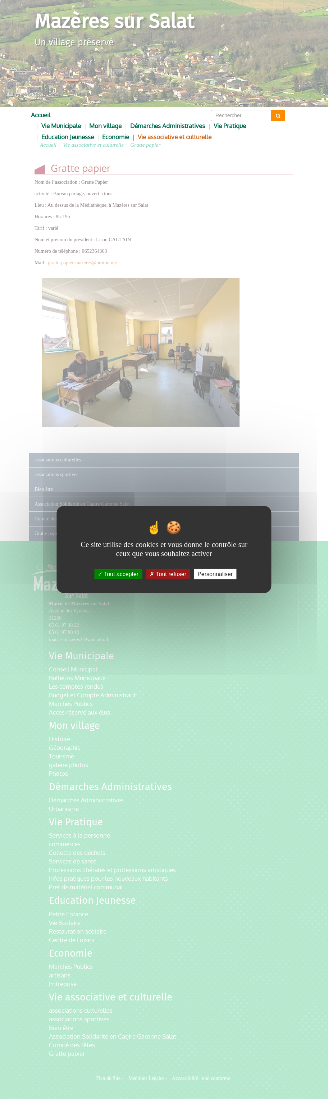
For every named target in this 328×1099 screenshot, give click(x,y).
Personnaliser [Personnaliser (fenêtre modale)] (215, 574)
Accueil (40, 115)
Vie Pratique (230, 125)
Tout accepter (118, 574)
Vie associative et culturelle (174, 137)
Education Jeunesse (67, 137)
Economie (115, 137)
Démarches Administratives (167, 125)
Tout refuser (168, 574)
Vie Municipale (61, 125)
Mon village (105, 125)
